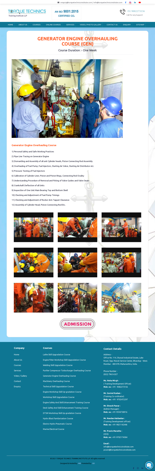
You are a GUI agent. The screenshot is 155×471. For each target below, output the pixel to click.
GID (93, 463)
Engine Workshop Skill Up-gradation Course (62, 392)
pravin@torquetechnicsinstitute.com (120, 450)
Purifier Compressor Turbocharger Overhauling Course (67, 370)
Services (70, 25)
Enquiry (127, 25)
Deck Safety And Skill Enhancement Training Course (65, 408)
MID (79, 463)
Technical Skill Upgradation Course (58, 386)
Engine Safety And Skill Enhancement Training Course (66, 402)
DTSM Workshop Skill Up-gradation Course (62, 413)
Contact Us (112, 25)
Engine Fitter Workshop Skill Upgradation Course (64, 360)
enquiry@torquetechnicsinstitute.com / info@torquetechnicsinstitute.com (91, 2)
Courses (37, 25)
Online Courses (53, 25)
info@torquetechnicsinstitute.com (119, 447)
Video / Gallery (20, 376)
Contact (17, 381)
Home (10, 25)
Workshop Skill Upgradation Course (58, 397)
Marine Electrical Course (53, 429)
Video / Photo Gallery (90, 25)
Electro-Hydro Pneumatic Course (57, 424)
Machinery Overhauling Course (56, 381)
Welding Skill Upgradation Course (57, 365)
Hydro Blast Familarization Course (58, 418)
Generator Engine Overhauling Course (59, 376)
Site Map (140, 25)
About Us (23, 25)
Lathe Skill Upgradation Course (56, 354)
